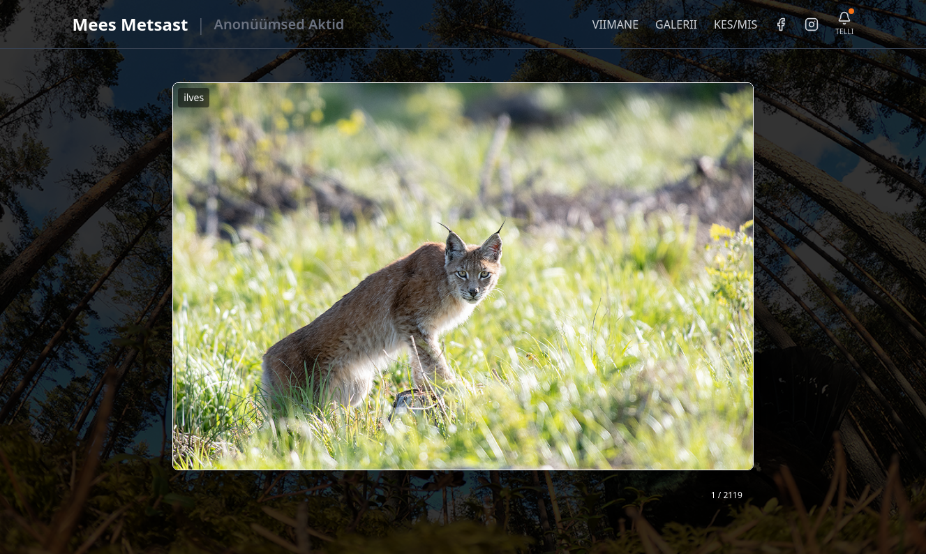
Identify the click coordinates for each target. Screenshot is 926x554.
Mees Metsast (130, 24)
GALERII (676, 24)
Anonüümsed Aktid (279, 24)
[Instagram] (812, 24)
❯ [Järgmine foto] (748, 295)
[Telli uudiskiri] (844, 24)
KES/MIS (735, 24)
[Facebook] (781, 24)
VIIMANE (615, 24)
